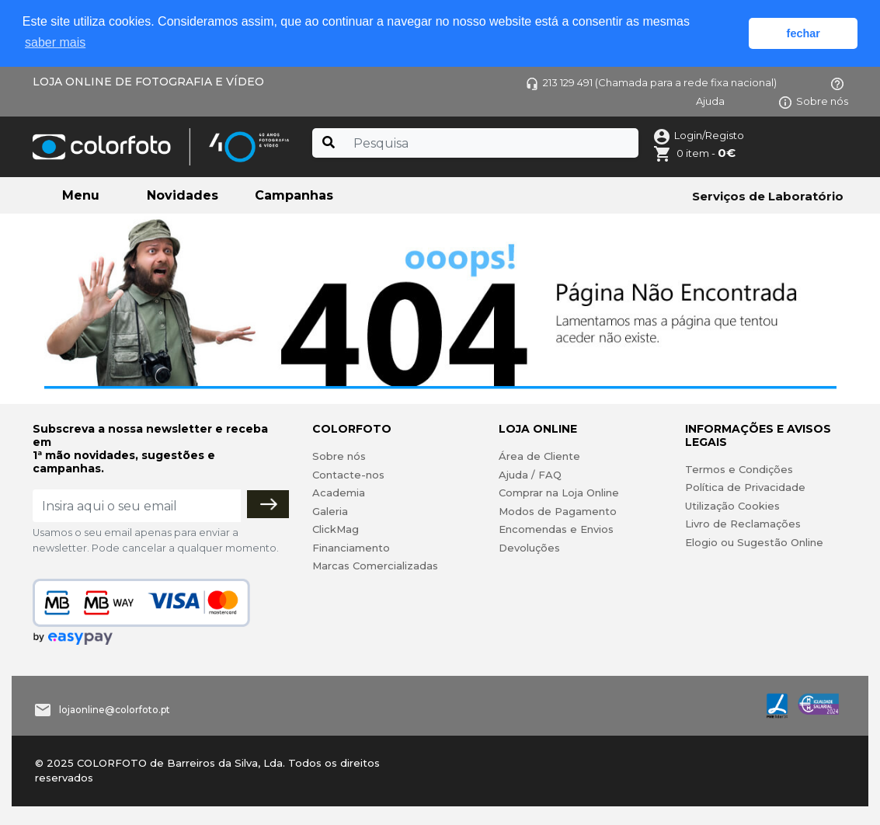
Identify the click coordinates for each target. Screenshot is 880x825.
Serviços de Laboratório (767, 196)
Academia (338, 492)
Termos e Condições (739, 469)
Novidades (182, 195)
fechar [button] (803, 33)
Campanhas (294, 195)
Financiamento (351, 547)
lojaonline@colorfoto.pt (114, 709)
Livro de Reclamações (743, 523)
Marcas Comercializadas (375, 565)
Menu (80, 195)
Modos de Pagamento (558, 511)
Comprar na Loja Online (559, 492)
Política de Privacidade (745, 487)
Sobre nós (813, 101)
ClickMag (335, 529)
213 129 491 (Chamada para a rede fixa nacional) (651, 82)
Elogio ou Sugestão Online (754, 542)
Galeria (330, 511)
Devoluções (529, 547)
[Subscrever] (268, 504)
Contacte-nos (348, 474)
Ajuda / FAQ (530, 474)
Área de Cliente (539, 456)
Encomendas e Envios (556, 529)
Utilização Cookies (732, 506)
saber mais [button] (55, 42)
